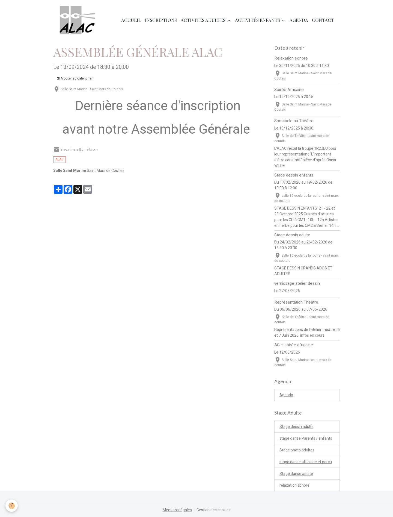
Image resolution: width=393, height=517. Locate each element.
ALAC (59, 159)
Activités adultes (204, 20)
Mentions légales (177, 510)
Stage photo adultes (296, 450)
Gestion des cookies (213, 510)
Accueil (131, 20)
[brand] (78, 20)
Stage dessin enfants (293, 175)
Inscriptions (161, 20)
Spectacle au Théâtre (294, 120)
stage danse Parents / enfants (305, 438)
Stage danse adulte (296, 473)
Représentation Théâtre (296, 302)
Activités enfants (258, 20)
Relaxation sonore (291, 58)
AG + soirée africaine (293, 344)
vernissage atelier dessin (297, 283)
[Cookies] (11, 506)
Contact (323, 20)
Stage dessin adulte (292, 235)
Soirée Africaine (289, 89)
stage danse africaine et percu (305, 462)
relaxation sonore (294, 485)
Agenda (299, 20)
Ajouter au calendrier (74, 79)
